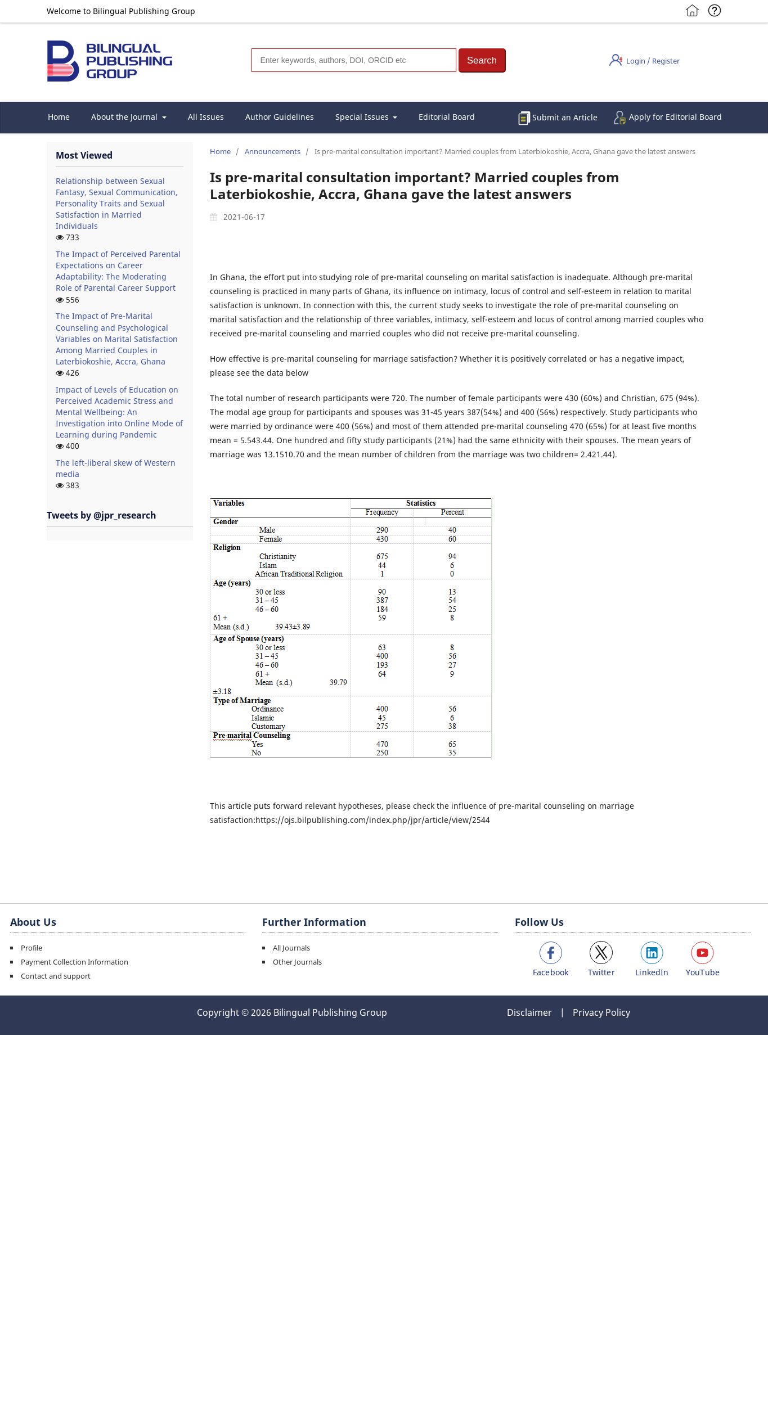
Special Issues (363, 116)
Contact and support (56, 976)
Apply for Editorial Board (675, 116)
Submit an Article (565, 117)
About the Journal (125, 116)
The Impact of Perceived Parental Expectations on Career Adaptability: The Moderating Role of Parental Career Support (118, 271)
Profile (31, 948)
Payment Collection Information (74, 962)
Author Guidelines (279, 116)
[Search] (353, 60)
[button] (482, 60)
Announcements (272, 151)
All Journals (291, 948)
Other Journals (297, 962)
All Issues (206, 116)
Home (59, 116)
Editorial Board (447, 116)
